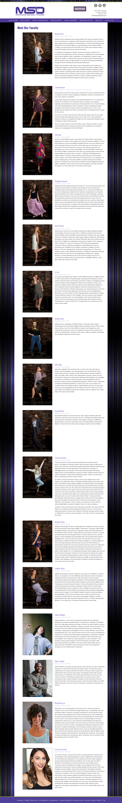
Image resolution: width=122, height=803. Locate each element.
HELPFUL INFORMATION (40, 20)
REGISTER (99, 20)
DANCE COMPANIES (70, 20)
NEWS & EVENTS (56, 20)
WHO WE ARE (13, 20)
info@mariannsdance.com (99, 15)
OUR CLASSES (25, 20)
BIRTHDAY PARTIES (86, 20)
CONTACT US (109, 20)
